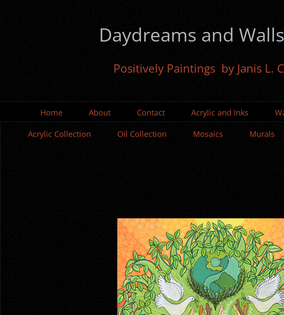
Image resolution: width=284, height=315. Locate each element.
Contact (151, 112)
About (100, 112)
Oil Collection (142, 134)
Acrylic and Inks (220, 112)
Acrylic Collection (59, 134)
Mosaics (208, 134)
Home (51, 112)
